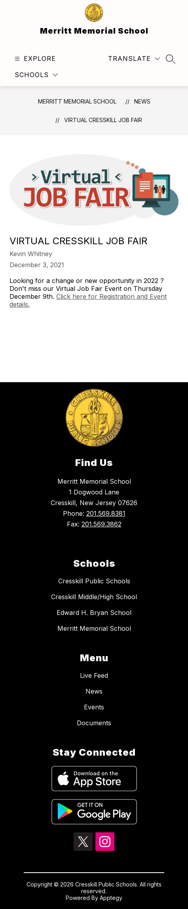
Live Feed (94, 675)
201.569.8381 (105, 513)
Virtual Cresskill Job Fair (103, 120)
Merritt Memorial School (77, 101)
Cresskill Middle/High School (94, 597)
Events (94, 707)
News (142, 101)
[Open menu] (34, 59)
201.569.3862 (102, 524)
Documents (94, 723)
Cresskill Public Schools (94, 581)
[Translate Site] (134, 59)
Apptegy (111, 897)
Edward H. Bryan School (94, 613)
